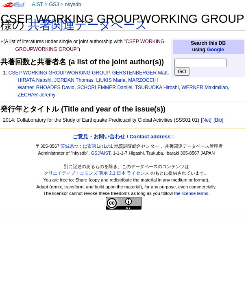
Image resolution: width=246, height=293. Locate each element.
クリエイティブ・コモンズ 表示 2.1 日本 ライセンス (96, 173)
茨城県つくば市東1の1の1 (87, 146)
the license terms (191, 193)
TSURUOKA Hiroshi (157, 87)
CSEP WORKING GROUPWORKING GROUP (59, 73)
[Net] (206, 120)
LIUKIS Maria (110, 80)
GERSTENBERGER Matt (140, 73)
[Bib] (218, 120)
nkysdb (73, 4)
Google (215, 49)
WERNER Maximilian (204, 87)
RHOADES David (55, 87)
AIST (37, 4)
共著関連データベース (87, 24)
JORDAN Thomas (74, 80)
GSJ (54, 4)
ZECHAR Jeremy (37, 95)
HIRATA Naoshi (35, 80)
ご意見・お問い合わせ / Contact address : (123, 136)
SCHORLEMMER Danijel (105, 87)
